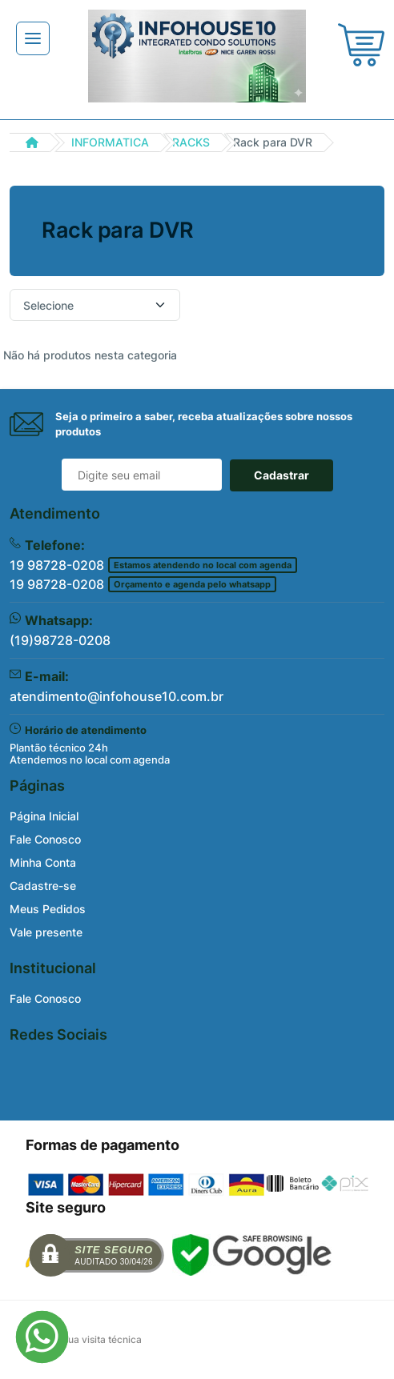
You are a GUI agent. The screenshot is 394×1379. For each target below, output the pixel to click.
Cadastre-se (43, 885)
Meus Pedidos (48, 909)
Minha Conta (43, 862)
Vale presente (46, 932)
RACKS (191, 142)
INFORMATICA (110, 142)
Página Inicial (44, 816)
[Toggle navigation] (33, 38)
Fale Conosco (45, 839)
